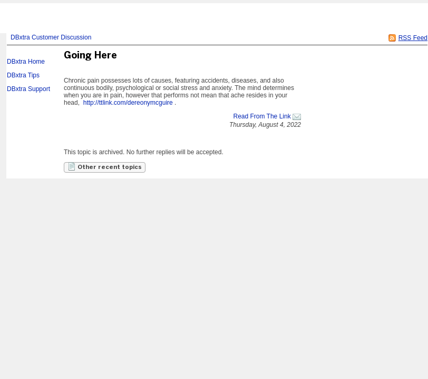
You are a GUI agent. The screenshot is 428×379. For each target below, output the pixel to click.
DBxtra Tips (23, 75)
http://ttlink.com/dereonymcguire (128, 102)
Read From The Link (261, 116)
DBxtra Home (26, 61)
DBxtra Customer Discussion (51, 37)
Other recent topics (104, 166)
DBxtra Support (28, 89)
